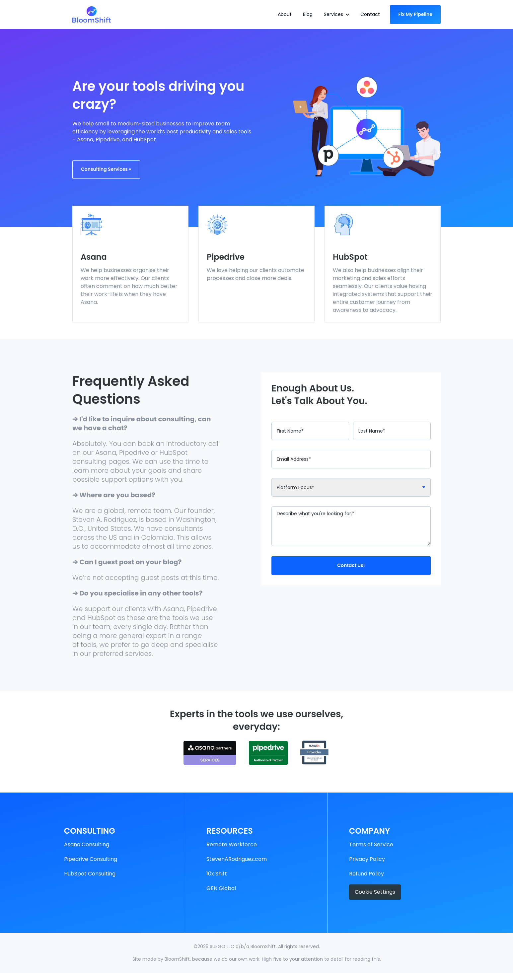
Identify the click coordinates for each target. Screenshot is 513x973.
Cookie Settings (375, 892)
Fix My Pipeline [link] (415, 14)
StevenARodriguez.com (236, 859)
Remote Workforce (231, 844)
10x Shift (216, 873)
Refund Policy (366, 873)
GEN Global (221, 888)
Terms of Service (371, 844)
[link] (91, 14)
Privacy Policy (367, 859)
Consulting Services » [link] (106, 169)
